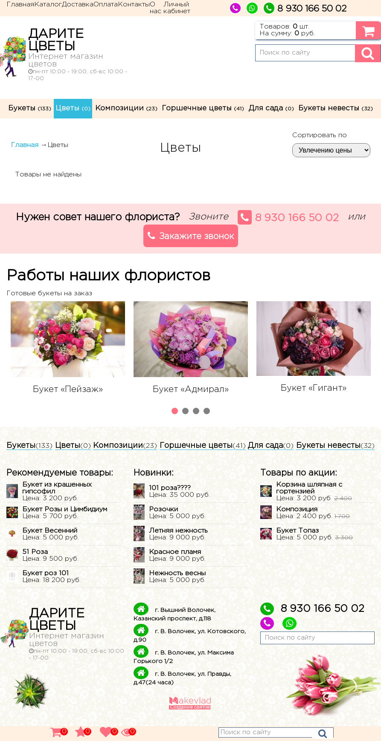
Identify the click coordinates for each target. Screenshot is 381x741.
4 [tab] (208, 412)
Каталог (48, 4)
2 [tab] (186, 412)
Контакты (134, 4)
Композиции (126, 108)
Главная (20, 4)
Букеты (29, 108)
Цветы (72, 108)
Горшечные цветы (203, 108)
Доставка (77, 4)
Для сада (271, 108)
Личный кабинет (176, 7)
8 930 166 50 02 (288, 217)
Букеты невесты (335, 108)
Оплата (105, 4)
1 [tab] (176, 412)
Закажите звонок (191, 235)
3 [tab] (197, 412)
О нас (155, 7)
